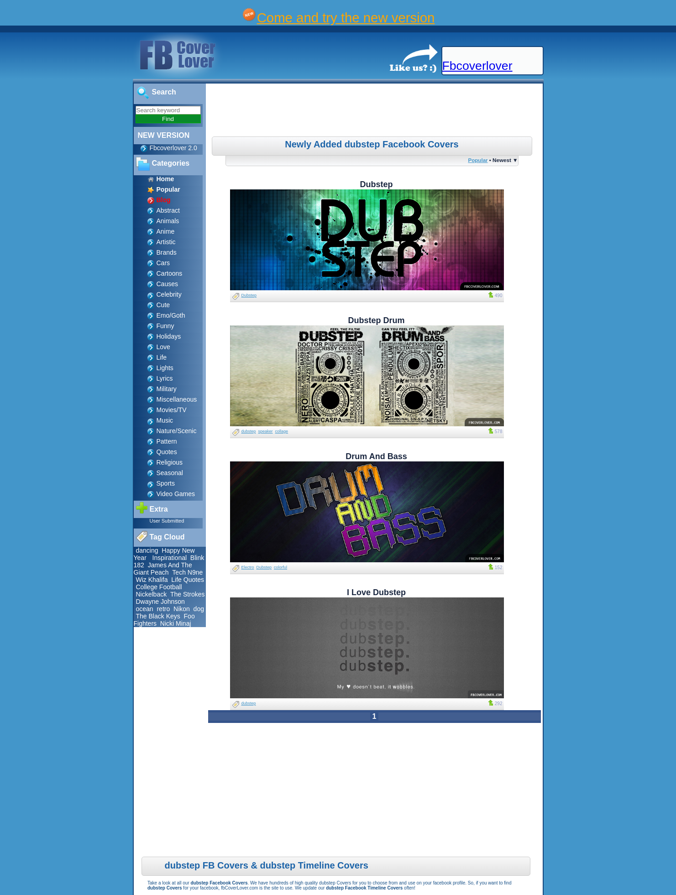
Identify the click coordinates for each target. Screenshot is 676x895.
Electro (247, 567)
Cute (163, 305)
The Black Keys (158, 616)
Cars (163, 263)
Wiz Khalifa (152, 579)
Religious (170, 462)
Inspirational (169, 557)
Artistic (166, 242)
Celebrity (169, 294)
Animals (168, 221)
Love (163, 347)
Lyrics (165, 378)
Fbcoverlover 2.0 (173, 148)
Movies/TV (172, 409)
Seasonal (170, 472)
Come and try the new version (346, 17)
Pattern (167, 441)
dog (199, 608)
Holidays (169, 336)
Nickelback (151, 594)
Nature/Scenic (177, 430)
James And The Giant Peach (163, 568)
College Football (159, 587)
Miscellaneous (177, 399)
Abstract (168, 210)
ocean (144, 608)
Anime (166, 231)
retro (163, 608)
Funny (165, 326)
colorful (280, 567)
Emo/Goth (171, 315)
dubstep (248, 431)
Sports (166, 483)
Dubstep (249, 295)
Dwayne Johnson (160, 601)
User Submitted (167, 520)
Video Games (176, 493)
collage (281, 431)
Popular (477, 160)
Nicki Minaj (175, 623)
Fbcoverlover (477, 66)
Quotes (167, 451)
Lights (165, 368)
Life (162, 357)
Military (167, 389)
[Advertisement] (375, 111)
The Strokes (187, 594)
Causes (167, 284)
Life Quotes (187, 579)
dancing (147, 550)
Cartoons (170, 273)
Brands (167, 252)
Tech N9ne (187, 572)
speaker (265, 431)
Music (165, 420)
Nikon (181, 608)
